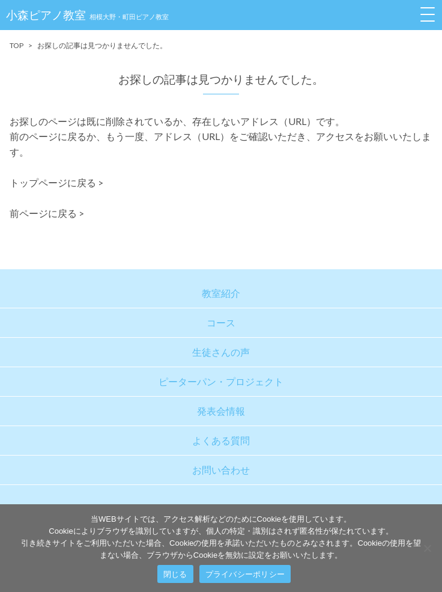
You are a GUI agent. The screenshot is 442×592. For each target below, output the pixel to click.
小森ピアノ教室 (87, 15)
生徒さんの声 (221, 352)
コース (221, 322)
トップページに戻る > (56, 182)
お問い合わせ (221, 469)
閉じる (175, 574)
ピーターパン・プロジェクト (221, 381)
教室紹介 (221, 293)
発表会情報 (221, 411)
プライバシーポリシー (245, 574)
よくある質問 (221, 440)
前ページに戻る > (47, 213)
